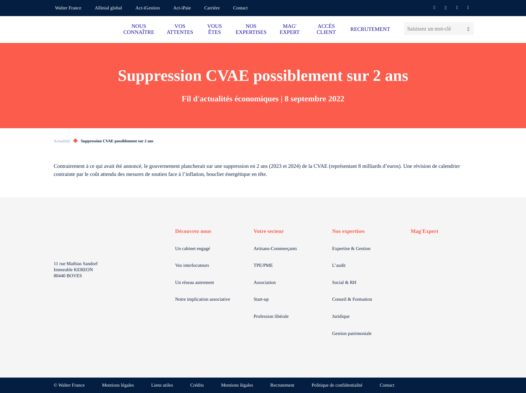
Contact (240, 8)
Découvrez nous (193, 231)
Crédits (197, 385)
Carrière (212, 8)
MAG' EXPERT (290, 29)
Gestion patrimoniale (352, 333)
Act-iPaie (182, 8)
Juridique (341, 316)
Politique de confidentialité (337, 385)
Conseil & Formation (352, 299)
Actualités (62, 141)
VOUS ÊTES (214, 29)
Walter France (68, 8)
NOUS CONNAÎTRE (138, 29)
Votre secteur (269, 231)
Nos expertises (348, 231)
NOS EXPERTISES (250, 29)
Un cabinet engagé (192, 248)
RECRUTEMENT (370, 29)
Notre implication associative (202, 299)
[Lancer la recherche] (468, 28)
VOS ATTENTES (180, 29)
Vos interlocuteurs (192, 265)
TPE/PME (263, 265)
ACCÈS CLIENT (326, 29)
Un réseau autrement (194, 282)
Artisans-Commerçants (275, 248)
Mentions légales (118, 385)
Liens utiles (162, 385)
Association (265, 282)
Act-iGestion (148, 8)
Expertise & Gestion (351, 248)
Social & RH (344, 282)
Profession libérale (271, 316)
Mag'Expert (424, 231)
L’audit (339, 265)
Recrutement (282, 385)
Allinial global (108, 8)
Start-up (261, 299)
